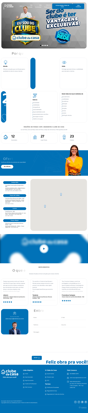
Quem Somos (50, 374)
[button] (40, 45)
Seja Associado (29, 6)
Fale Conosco (78, 6)
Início (21, 6)
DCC (48, 380)
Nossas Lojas (50, 377)
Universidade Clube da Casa (62, 6)
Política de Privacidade (53, 387)
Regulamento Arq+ (52, 391)
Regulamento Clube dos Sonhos (55, 394)
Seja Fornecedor (38, 6)
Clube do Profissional (47, 6)
